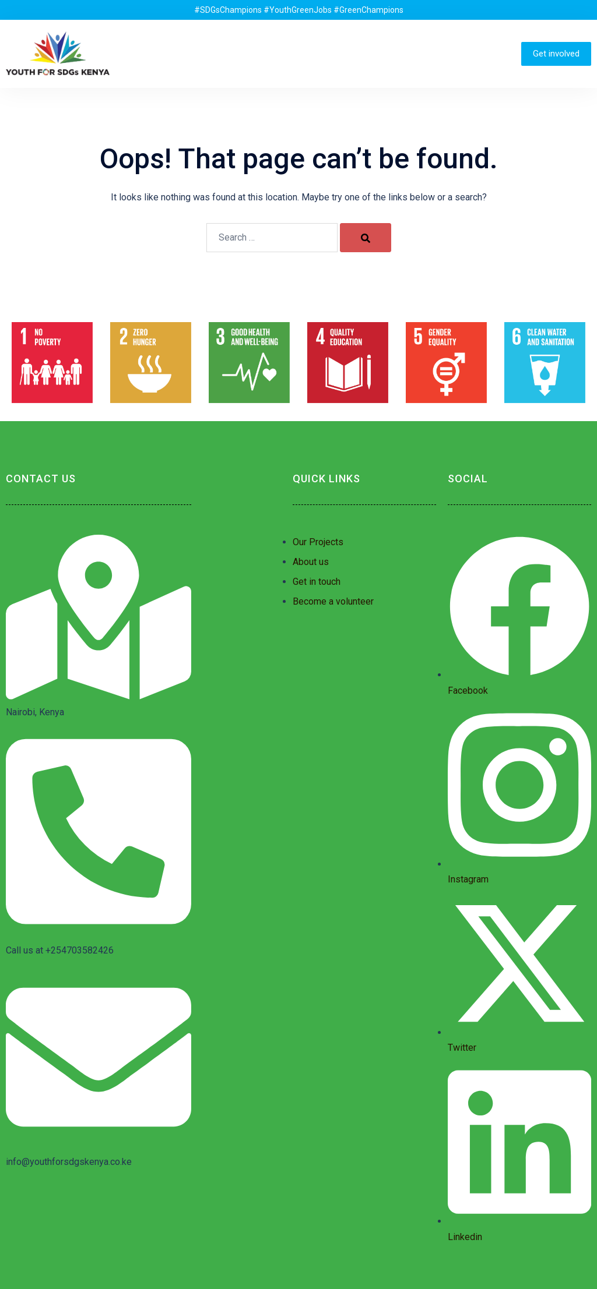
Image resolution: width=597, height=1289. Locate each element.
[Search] (365, 237)
